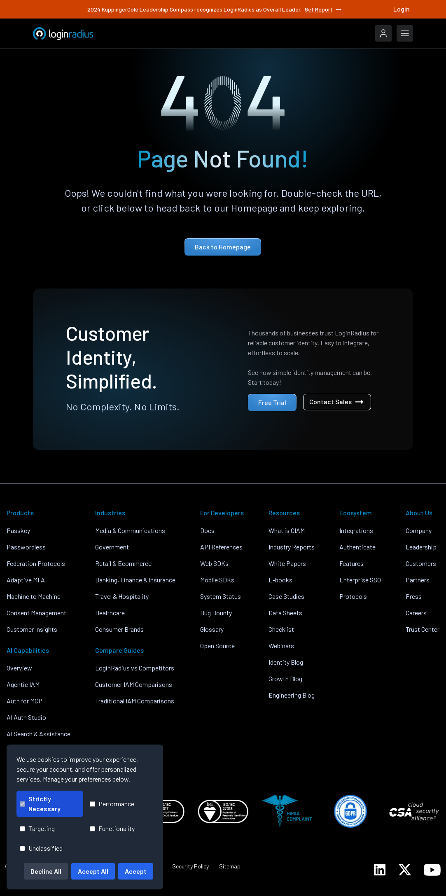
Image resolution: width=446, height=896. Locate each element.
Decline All (45, 871)
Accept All (93, 871)
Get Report (324, 9)
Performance (112, 804)
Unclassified (41, 848)
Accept (136, 871)
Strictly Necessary (40, 803)
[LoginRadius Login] (383, 33)
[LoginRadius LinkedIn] (379, 869)
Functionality (112, 828)
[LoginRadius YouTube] (432, 870)
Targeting (37, 828)
